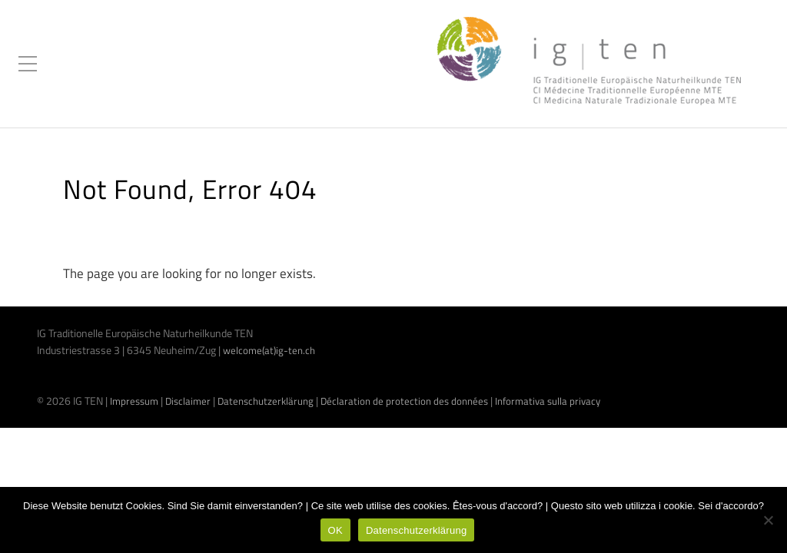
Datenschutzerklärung (266, 401)
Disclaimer (188, 401)
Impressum (134, 401)
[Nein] (767, 520)
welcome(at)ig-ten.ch (269, 350)
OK (335, 530)
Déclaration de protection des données (404, 401)
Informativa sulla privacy (547, 401)
